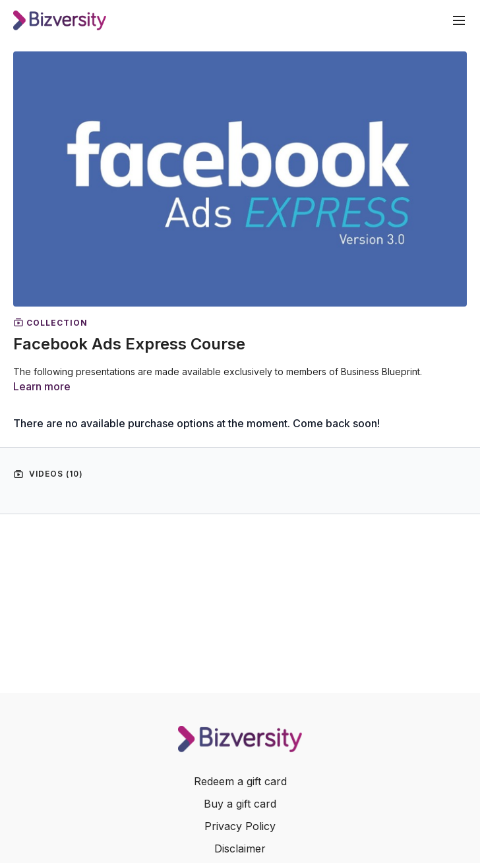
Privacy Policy (240, 826)
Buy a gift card (240, 803)
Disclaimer (240, 848)
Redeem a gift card (240, 781)
